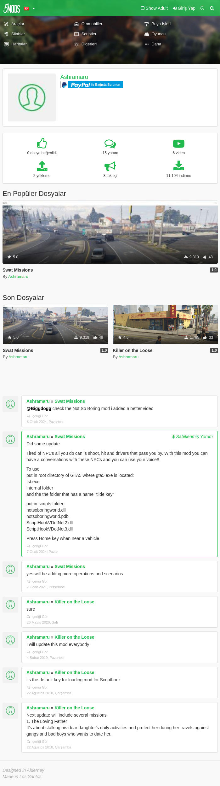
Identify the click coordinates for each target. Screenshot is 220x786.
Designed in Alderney (23, 770)
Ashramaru (74, 77)
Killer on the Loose (74, 601)
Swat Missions (70, 401)
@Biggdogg (38, 408)
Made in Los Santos (22, 776)
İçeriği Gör (37, 416)
